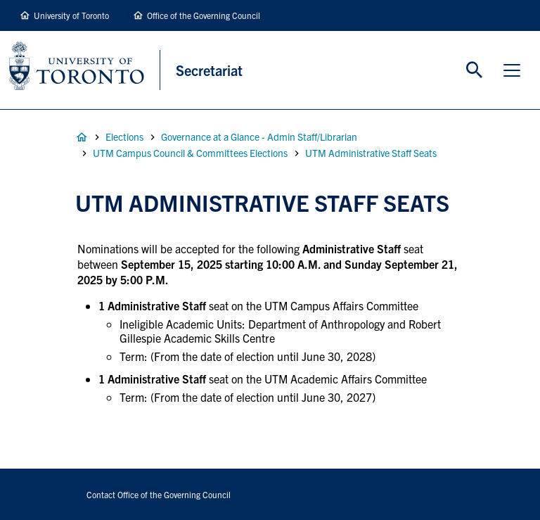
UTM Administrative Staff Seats (371, 152)
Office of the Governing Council (203, 15)
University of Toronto (71, 15)
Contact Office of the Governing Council (158, 494)
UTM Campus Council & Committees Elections (190, 152)
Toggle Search (475, 70)
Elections (124, 136)
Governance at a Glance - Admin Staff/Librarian (259, 136)
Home (81, 137)
